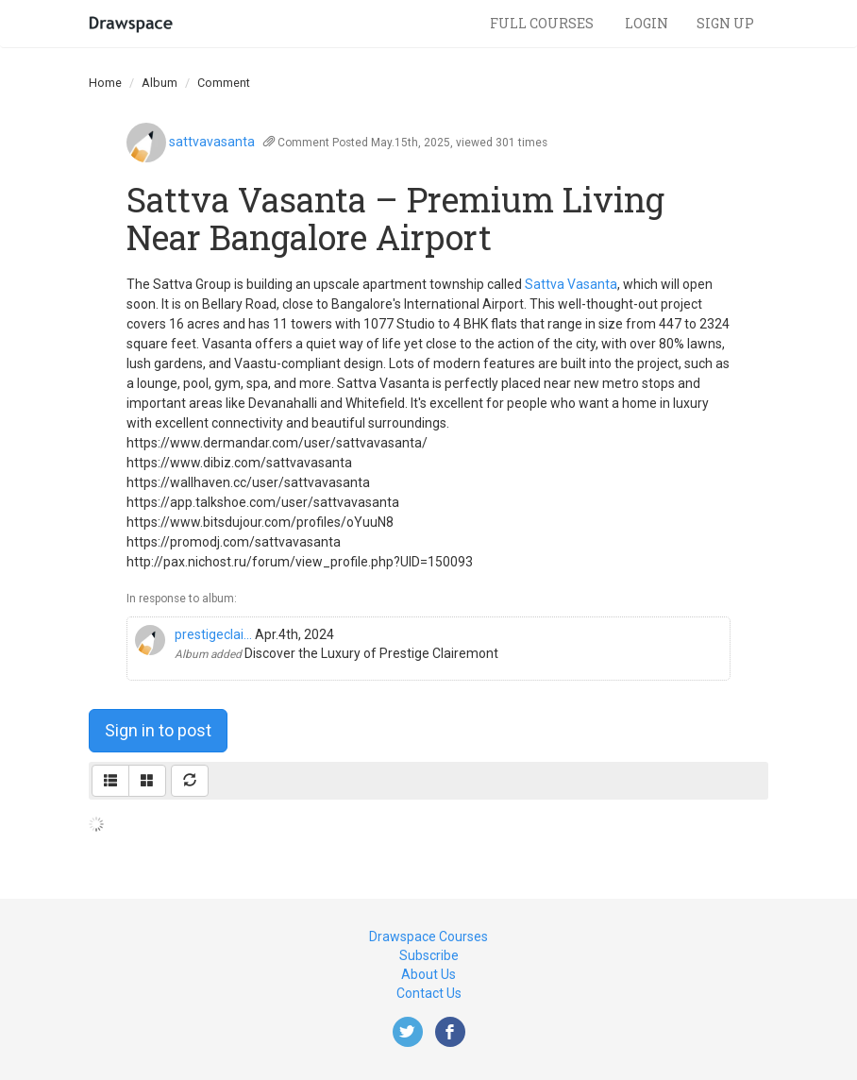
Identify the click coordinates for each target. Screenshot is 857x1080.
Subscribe (429, 955)
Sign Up (725, 23)
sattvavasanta (212, 141)
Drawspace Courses (428, 936)
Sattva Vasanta (571, 284)
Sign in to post (158, 730)
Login (646, 23)
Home (105, 83)
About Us (428, 974)
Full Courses (543, 23)
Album (159, 83)
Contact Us (429, 993)
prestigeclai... (213, 634)
